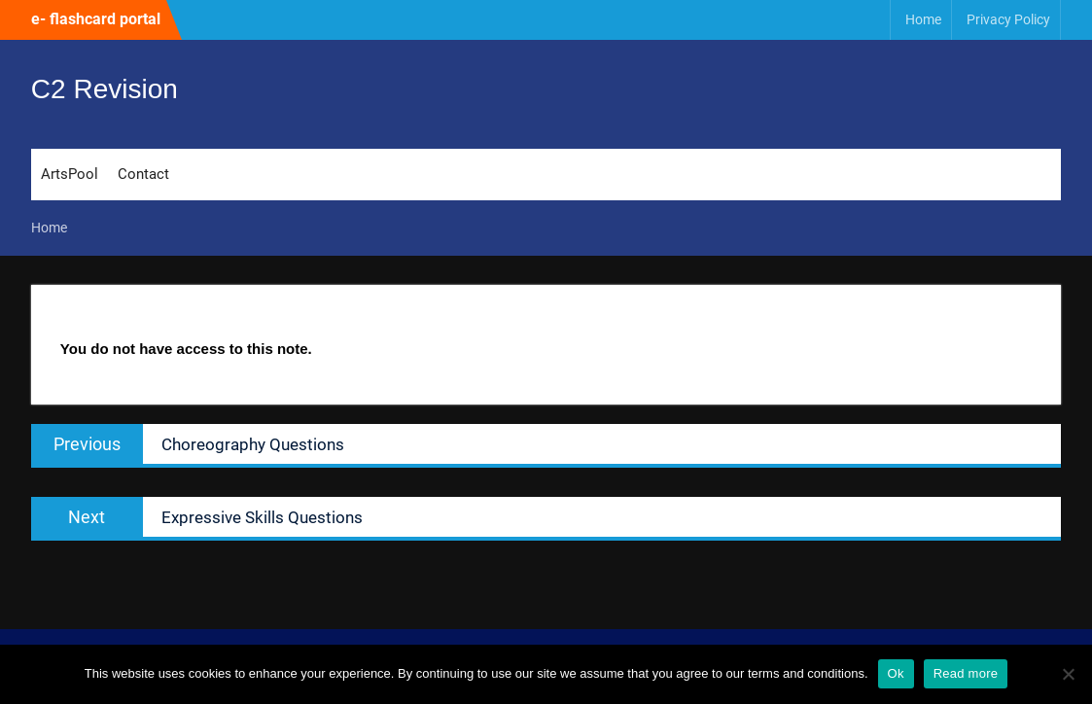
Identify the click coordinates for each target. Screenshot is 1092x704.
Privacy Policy (1008, 19)
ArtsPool (69, 174)
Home (923, 19)
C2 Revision (104, 89)
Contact (143, 174)
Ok (896, 673)
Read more (966, 673)
